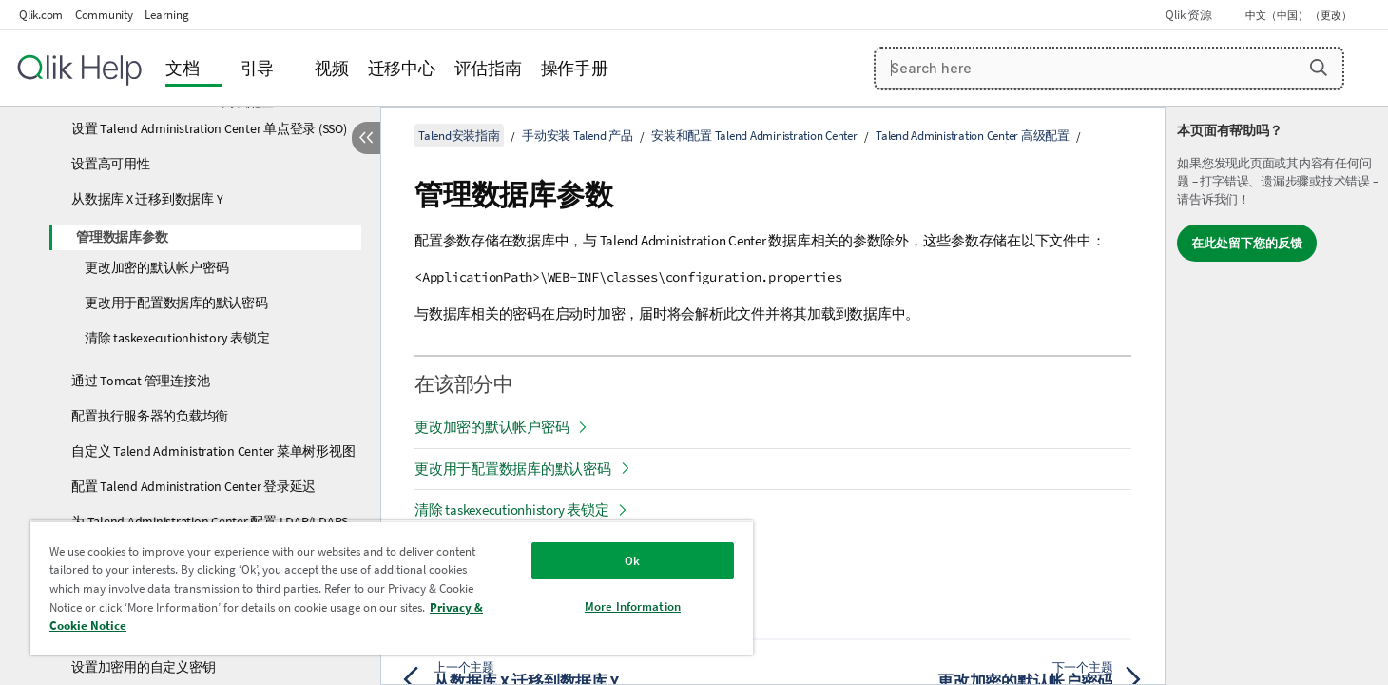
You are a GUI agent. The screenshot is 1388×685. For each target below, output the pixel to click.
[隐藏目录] (366, 138)
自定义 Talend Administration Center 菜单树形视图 (213, 451)
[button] (1318, 67)
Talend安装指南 (459, 135)
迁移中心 (401, 68)
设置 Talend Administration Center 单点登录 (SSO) (209, 128)
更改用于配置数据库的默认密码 (176, 302)
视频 (332, 68)
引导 (258, 68)
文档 (182, 68)
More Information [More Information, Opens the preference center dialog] (633, 606)
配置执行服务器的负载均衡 (149, 415)
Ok (632, 561)
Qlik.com (41, 15)
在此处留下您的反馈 (1246, 243)
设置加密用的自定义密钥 (143, 666)
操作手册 (574, 68)
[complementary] (1277, 396)
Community (104, 15)
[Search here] (1109, 68)
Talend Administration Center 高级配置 (973, 135)
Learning (166, 15)
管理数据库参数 (121, 236)
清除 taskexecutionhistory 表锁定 (177, 337)
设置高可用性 (110, 163)
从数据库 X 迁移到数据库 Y (146, 198)
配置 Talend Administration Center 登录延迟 (193, 486)
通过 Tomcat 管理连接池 (140, 380)
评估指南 (488, 68)
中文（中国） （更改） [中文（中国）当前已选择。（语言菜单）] (1299, 15)
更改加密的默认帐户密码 (156, 267)
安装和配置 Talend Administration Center (754, 135)
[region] (391, 587)
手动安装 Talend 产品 (577, 135)
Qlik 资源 (1188, 15)
